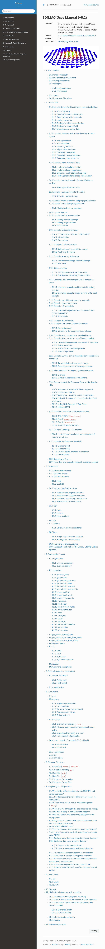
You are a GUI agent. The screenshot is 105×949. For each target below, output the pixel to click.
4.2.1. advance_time (60, 575)
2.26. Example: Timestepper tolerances (65, 430)
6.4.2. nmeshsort (59, 748)
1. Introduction (8, 18)
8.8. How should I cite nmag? (61, 826)
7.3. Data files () (58, 773)
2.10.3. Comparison (60, 240)
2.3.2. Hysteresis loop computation (66, 170)
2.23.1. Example (58, 375)
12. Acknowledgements (11, 60)
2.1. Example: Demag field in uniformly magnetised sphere (73, 107)
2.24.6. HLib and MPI (61, 407)
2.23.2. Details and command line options (69, 378)
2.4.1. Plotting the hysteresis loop (66, 188)
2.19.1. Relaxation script (62, 328)
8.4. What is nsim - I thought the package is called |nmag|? (73, 809)
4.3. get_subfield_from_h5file (61, 635)
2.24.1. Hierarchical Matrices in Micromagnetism (72, 390)
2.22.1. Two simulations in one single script (70, 363)
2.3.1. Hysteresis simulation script (66, 167)
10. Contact (7, 50)
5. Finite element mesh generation (15, 32)
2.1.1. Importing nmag (61, 111)
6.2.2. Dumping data (60, 706)
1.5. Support (54, 95)
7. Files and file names (11, 39)
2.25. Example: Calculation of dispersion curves (69, 411)
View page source (91, 5)
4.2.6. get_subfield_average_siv (65, 589)
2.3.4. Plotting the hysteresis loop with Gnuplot (72, 176)
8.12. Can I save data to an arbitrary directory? (68, 841)
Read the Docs (87, 945)
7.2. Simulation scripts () (61, 770)
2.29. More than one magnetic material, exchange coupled (73, 462)
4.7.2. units (56, 654)
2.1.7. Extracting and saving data (65, 129)
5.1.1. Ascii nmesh (59, 680)
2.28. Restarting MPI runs (59, 459)
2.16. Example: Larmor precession (63, 303)
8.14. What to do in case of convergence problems (70, 856)
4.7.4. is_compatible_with (62, 660)
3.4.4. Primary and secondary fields (66, 501)
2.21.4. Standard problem (62, 351)
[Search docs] (18, 11)
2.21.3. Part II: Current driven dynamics (68, 349)
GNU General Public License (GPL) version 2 (77, 36)
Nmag (19, 3)
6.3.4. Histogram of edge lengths (65, 736)
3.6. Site (52, 521)
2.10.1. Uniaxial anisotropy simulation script (70, 234)
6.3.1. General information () (67, 724)
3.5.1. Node (57, 510)
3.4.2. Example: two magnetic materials (68, 496)
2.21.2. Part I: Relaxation (62, 346)
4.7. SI (51, 646)
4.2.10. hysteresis (59, 601)
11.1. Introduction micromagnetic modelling (67, 897)
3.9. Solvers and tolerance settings (63, 544)
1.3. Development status (59, 81)
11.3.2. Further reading (61, 913)
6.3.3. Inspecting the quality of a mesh (68, 733)
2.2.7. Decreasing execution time (66, 158)
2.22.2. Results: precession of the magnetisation (72, 366)
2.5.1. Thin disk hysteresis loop (65, 196)
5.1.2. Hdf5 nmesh (59, 683)
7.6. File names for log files (60, 782)
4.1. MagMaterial (56, 559)
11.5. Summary (55, 920)
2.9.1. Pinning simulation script (65, 220)
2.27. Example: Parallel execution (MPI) (65, 441)
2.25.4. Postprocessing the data (65, 425)
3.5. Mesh (53, 506)
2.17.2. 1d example (60, 316)
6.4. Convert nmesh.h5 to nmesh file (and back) (69, 740)
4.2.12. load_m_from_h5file (63, 607)
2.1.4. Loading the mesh (62, 120)
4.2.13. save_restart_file (62, 610)
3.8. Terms (53, 532)
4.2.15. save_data (59, 616)
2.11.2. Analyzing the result (63, 252)
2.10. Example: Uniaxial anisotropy (63, 230)
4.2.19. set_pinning (60, 627)
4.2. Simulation (55, 570)
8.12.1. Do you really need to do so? (67, 845)
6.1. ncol (52, 696)
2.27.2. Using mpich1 (61, 449)
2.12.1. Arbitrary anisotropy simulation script (71, 261)
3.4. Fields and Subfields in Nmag (63, 488)
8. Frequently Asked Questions (14, 43)
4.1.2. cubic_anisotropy (62, 566)
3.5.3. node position (60, 516)
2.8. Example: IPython (58, 212)
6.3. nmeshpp (54, 720)
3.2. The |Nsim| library (58, 474)
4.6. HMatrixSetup (57, 643)
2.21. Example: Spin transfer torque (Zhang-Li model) (71, 338)
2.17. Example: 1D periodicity (61, 306)
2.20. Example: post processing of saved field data (70, 335)
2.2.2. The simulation (60, 144)
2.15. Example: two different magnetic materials (69, 300)
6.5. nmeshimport (56, 752)
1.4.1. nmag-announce (61, 88)
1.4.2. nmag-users (59, 91)
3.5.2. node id (57, 513)
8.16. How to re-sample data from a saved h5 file (69, 864)
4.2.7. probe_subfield (60, 592)
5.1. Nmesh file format (58, 676)
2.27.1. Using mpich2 (61, 446)
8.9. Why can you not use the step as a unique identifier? (73, 829)
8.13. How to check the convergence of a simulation (71, 853)
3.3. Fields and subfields (59, 477)
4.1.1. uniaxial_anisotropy (62, 563)
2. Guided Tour (8, 21)
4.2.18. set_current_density (63, 624)
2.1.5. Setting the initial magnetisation (68, 123)
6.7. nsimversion (56, 758)
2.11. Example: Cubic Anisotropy (62, 245)
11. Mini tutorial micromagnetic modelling (14, 55)
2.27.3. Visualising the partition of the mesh (70, 452)
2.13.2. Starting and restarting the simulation (71, 275)
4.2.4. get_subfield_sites (62, 583)
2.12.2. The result (59, 264)
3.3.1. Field (56, 481)
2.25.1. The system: (66, 416)
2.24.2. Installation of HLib (63, 392)
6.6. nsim (52, 755)
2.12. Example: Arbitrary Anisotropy (64, 256)
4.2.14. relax (57, 613)
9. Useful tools (8, 47)
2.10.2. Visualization (60, 237)
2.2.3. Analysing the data (62, 147)
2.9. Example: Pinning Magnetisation (64, 215)
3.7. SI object (54, 523)
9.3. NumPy (54, 885)
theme (67, 945)
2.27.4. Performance (60, 455)
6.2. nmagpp (54, 699)
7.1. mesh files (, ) (64, 767)
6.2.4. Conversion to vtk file (63, 712)
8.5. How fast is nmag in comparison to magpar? (69, 812)
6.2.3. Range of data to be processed (67, 709)
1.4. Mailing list (55, 84)
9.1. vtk (52, 879)
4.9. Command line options (60, 667)
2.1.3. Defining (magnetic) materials (67, 117)
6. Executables (8, 36)
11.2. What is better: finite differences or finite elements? (73, 900)
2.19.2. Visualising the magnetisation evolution (71, 331)
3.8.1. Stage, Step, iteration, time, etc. (68, 537)
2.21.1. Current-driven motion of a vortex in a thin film (75, 343)
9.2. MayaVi (54, 882)
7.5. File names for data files (61, 779)
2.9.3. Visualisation (60, 226)
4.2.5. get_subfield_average (63, 586)
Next (94, 931)
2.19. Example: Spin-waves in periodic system (68, 324)
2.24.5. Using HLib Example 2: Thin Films (69, 404)
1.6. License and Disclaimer (60, 98)
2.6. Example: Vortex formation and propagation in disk (72, 201)
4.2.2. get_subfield (59, 578)
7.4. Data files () (57, 776)
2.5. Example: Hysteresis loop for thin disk (67, 192)
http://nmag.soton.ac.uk (68, 42)
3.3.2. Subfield (58, 484)
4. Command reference (11, 29)
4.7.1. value (56, 651)
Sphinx (55, 945)
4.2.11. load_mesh (59, 604)
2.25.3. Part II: (63, 422)
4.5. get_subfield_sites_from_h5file (63, 641)
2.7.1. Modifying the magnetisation (66, 208)
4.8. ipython (54, 664)
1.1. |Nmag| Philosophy (58, 75)
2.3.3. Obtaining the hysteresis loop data (69, 173)
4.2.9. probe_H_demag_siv (63, 598)
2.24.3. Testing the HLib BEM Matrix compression (73, 395)
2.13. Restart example (58, 268)
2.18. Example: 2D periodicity (61, 321)
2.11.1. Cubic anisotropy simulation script (69, 249)
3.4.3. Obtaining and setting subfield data (69, 499)
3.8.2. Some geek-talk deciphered (66, 540)
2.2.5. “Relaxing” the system (63, 152)
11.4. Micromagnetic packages (62, 917)
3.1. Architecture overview (60, 471)
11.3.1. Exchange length (62, 910)
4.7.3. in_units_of (59, 657)
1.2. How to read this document (62, 78)
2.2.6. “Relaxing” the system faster (66, 155)
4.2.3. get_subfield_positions (64, 581)
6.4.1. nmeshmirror (60, 745)
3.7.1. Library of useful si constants (67, 528)
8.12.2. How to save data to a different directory (72, 848)
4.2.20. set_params (60, 630)
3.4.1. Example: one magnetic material (68, 493)
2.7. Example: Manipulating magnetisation (66, 204)
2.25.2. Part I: (64, 419)
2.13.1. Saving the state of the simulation (69, 272)
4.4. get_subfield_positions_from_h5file (65, 638)
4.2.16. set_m (57, 619)
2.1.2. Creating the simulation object (67, 114)
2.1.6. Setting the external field (65, 126)
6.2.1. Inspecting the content (64, 703)
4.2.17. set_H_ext (59, 622)
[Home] (44, 5)
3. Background (8, 25)
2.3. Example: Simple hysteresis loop (64, 163)
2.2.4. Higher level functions (64, 150)
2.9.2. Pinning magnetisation (64, 223)
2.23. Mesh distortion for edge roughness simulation (71, 371)
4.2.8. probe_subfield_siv (62, 595)
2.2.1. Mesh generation (61, 141)
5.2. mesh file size (56, 687)
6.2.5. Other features (61, 715)
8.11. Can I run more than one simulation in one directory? (73, 838)
